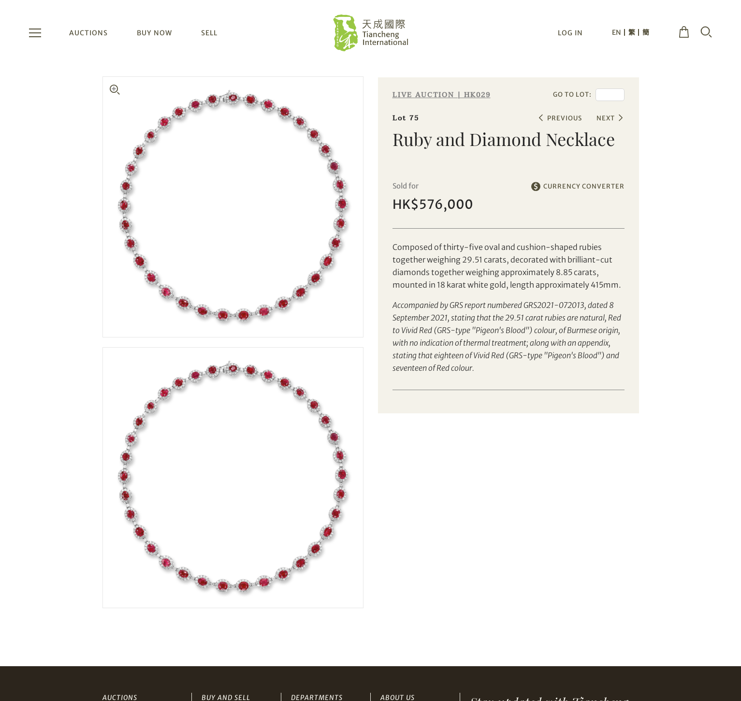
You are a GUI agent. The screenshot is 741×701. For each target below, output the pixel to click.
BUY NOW (154, 33)
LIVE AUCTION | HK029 (441, 95)
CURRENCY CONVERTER (584, 186)
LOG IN (570, 33)
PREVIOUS (564, 118)
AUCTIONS (88, 33)
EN (616, 32)
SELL (209, 33)
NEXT (605, 118)
